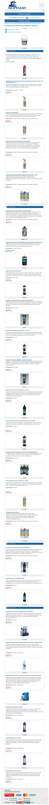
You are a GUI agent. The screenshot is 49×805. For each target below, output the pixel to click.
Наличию (31, 28)
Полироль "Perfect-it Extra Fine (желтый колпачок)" (19, 300)
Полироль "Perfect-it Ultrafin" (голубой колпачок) (19, 359)
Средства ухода (36, 23)
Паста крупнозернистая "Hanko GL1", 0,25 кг (17, 330)
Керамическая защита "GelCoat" (14, 707)
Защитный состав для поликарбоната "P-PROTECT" (20, 611)
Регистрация (21, 17)
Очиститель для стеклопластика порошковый (18, 141)
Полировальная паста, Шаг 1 (13, 737)
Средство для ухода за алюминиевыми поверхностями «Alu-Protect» (24, 242)
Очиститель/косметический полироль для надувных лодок (21, 174)
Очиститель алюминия (12, 112)
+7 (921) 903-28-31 (26, 798)
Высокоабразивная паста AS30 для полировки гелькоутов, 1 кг (23, 54)
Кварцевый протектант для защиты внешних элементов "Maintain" (23, 675)
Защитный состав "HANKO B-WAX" (15, 578)
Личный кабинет (13, 17)
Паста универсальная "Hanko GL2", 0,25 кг (17, 480)
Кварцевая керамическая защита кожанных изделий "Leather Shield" (24, 642)
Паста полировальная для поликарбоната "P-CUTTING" (20, 420)
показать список (12, 51)
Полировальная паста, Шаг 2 (13, 770)
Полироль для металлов (12, 512)
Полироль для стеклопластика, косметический (18, 210)
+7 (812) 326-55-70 (26, 800)
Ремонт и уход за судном (11, 23)
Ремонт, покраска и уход (24, 23)
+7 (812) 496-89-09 (13, 800)
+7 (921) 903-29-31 (13, 798)
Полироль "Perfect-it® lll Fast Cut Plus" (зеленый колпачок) (21, 452)
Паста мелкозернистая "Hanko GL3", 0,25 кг (17, 389)
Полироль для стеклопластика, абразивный (17, 547)
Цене (36, 28)
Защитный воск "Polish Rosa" (14, 270)
